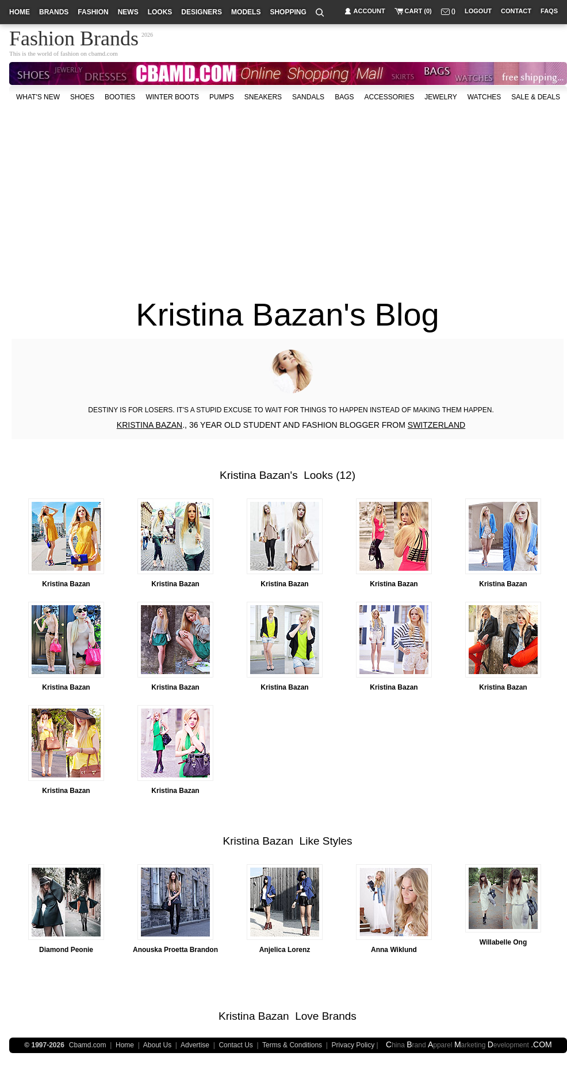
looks (160, 12)
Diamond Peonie (66, 950)
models (245, 12)
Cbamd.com (87, 1045)
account (369, 10)
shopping (288, 12)
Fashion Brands (74, 37)
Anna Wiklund (394, 950)
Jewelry (440, 97)
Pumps (221, 97)
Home (125, 1045)
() (453, 10)
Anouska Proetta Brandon (175, 950)
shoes (82, 97)
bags (344, 97)
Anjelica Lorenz (285, 950)
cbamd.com (103, 53)
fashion (93, 12)
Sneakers (263, 97)
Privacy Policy (353, 1045)
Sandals (308, 97)
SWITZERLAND (436, 424)
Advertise (195, 1045)
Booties (120, 97)
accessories (389, 97)
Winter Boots (172, 97)
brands (53, 12)
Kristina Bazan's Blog (287, 314)
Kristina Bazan (255, 475)
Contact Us (235, 1045)
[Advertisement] (243, 194)
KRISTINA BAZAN (149, 424)
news (128, 12)
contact (516, 10)
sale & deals (535, 97)
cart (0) (418, 10)
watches (484, 97)
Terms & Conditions (292, 1045)
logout (478, 10)
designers (201, 12)
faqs (549, 10)
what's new (38, 97)
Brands (339, 1016)
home (19, 12)
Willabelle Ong (503, 942)
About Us (157, 1045)
